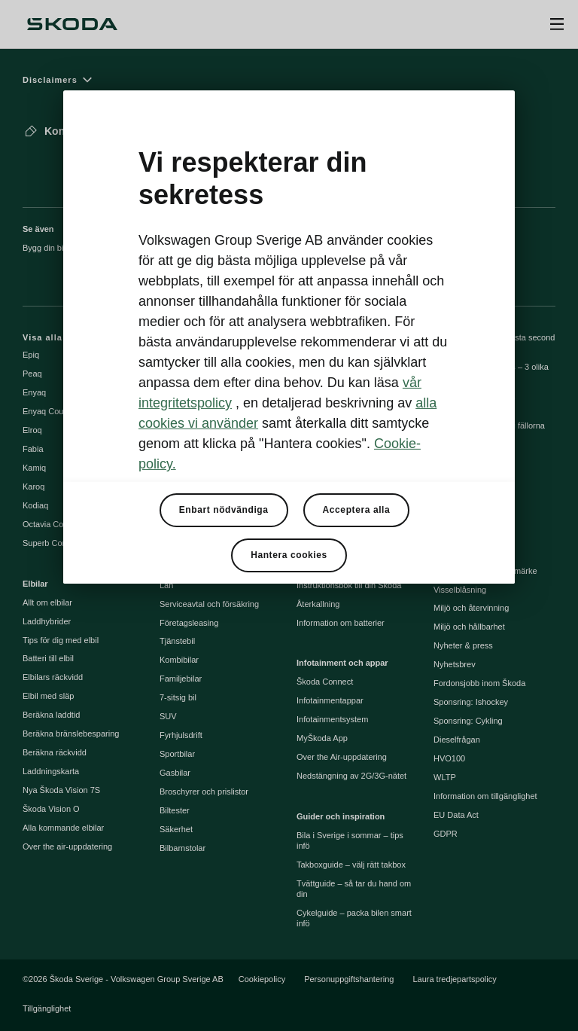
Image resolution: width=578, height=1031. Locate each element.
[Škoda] (72, 24)
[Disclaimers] (289, 79)
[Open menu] (557, 24)
